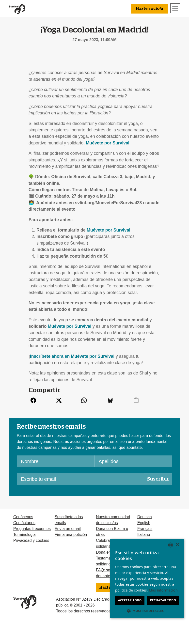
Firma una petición (71, 534)
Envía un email (68, 529)
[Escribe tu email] (80, 479)
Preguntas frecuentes (32, 529)
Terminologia (24, 534)
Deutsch (144, 517)
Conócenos (23, 517)
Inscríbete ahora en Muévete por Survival (72, 356)
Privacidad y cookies (31, 540)
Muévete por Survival (107, 142)
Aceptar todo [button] (130, 600)
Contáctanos (24, 523)
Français (144, 529)
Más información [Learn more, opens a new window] (163, 590)
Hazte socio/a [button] (149, 9)
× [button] (177, 545)
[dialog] (147, 578)
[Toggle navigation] (175, 8)
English (143, 523)
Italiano (143, 534)
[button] (147, 610)
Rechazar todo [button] (163, 600)
